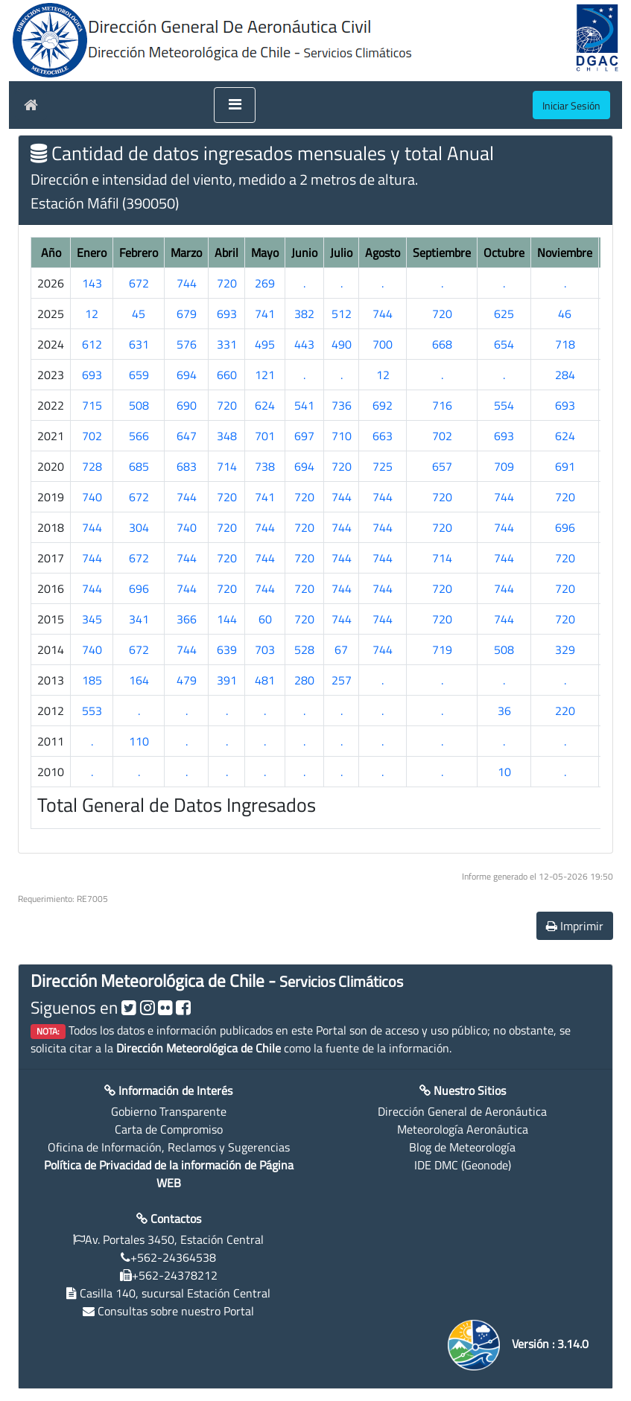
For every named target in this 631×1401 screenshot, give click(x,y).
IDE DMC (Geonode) (462, 1165)
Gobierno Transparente (168, 1111)
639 (227, 649)
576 (187, 344)
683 (187, 466)
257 (342, 680)
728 (92, 466)
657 (442, 466)
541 (304, 405)
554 (504, 405)
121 (265, 375)
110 (139, 741)
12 (91, 314)
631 (139, 344)
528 (304, 649)
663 (382, 436)
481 (265, 680)
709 (504, 466)
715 (92, 405)
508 (139, 405)
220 (565, 710)
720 (227, 283)
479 (187, 680)
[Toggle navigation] (235, 105)
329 (565, 649)
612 (92, 344)
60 (265, 619)
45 (138, 314)
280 (304, 680)
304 (139, 527)
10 (504, 772)
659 (139, 375)
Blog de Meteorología (462, 1147)
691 (565, 466)
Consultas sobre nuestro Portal (176, 1311)
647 (187, 436)
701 (265, 436)
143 (92, 283)
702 (92, 436)
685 (139, 466)
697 (304, 436)
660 (227, 375)
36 (504, 710)
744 (187, 283)
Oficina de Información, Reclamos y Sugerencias (169, 1147)
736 (342, 405)
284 (565, 375)
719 (442, 649)
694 (187, 375)
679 (187, 314)
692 (382, 405)
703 (265, 649)
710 (342, 436)
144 (227, 619)
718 (565, 344)
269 (265, 283)
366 (187, 619)
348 (227, 436)
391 (227, 680)
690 (187, 405)
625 (504, 314)
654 (504, 344)
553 (92, 710)
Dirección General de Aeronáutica (462, 1111)
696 (565, 527)
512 (342, 314)
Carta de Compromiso (169, 1129)
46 (564, 314)
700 (382, 344)
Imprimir (574, 926)
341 (139, 619)
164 (139, 680)
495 (265, 344)
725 (382, 466)
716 (442, 405)
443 (304, 344)
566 (139, 436)
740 (92, 497)
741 (265, 314)
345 (92, 619)
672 (139, 283)
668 (442, 344)
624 (265, 405)
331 (227, 344)
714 (227, 466)
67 (341, 649)
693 (227, 314)
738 (265, 466)
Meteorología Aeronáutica (462, 1129)
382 (304, 314)
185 (92, 680)
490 (342, 344)
